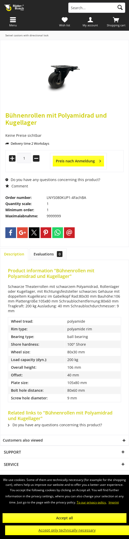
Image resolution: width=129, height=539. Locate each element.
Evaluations (48, 254)
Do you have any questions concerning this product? (52, 179)
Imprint (114, 502)
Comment (16, 186)
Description (14, 254)
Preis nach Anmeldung (78, 160)
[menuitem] (116, 22)
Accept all (64, 517)
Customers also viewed (23, 440)
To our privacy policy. (92, 502)
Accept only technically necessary (67, 530)
